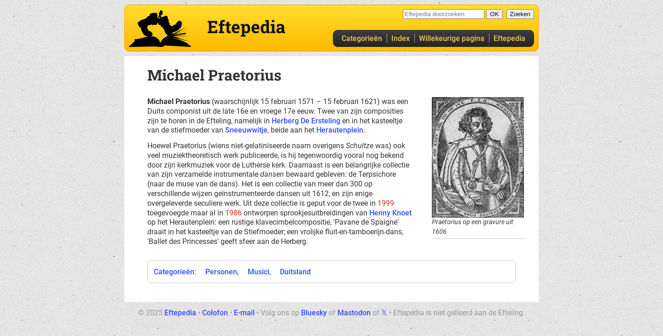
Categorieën (362, 38)
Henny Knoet (390, 213)
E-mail (244, 312)
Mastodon (354, 312)
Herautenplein (339, 130)
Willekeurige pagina (451, 38)
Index (400, 38)
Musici (258, 271)
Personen (221, 271)
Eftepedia (509, 38)
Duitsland (295, 271)
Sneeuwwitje (246, 130)
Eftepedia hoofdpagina (160, 28)
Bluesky (314, 312)
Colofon (215, 312)
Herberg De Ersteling (306, 120)
